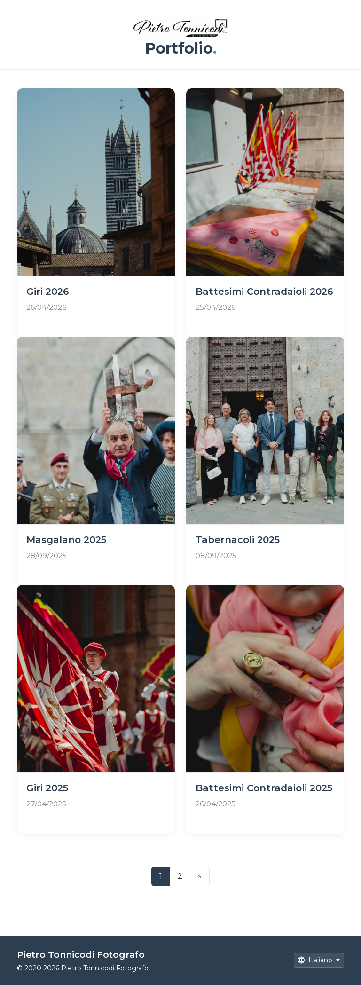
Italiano (316, 960)
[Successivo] (200, 876)
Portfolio (181, 48)
